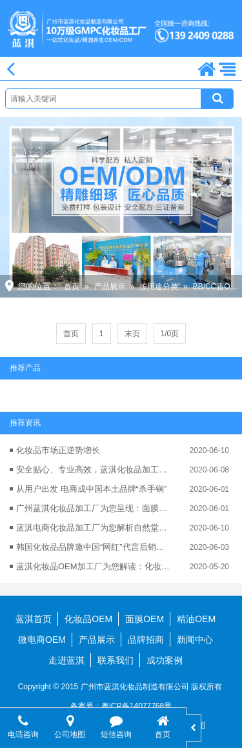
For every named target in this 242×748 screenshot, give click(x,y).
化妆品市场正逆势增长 (58, 450)
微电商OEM (42, 639)
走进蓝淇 (66, 660)
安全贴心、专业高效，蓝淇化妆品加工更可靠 (94, 469)
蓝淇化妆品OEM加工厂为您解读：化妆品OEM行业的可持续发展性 (94, 566)
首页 (71, 286)
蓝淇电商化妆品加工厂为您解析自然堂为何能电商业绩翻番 (94, 527)
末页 (132, 333)
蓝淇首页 (33, 619)
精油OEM (196, 619)
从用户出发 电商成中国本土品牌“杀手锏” (91, 489)
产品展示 (109, 286)
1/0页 (170, 333)
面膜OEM (144, 619)
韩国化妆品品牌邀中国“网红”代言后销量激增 (94, 547)
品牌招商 (146, 639)
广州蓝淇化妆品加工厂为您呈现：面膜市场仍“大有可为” (94, 508)
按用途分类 (158, 286)
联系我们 (115, 660)
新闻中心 (195, 639)
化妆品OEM (88, 619)
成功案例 (164, 660)
